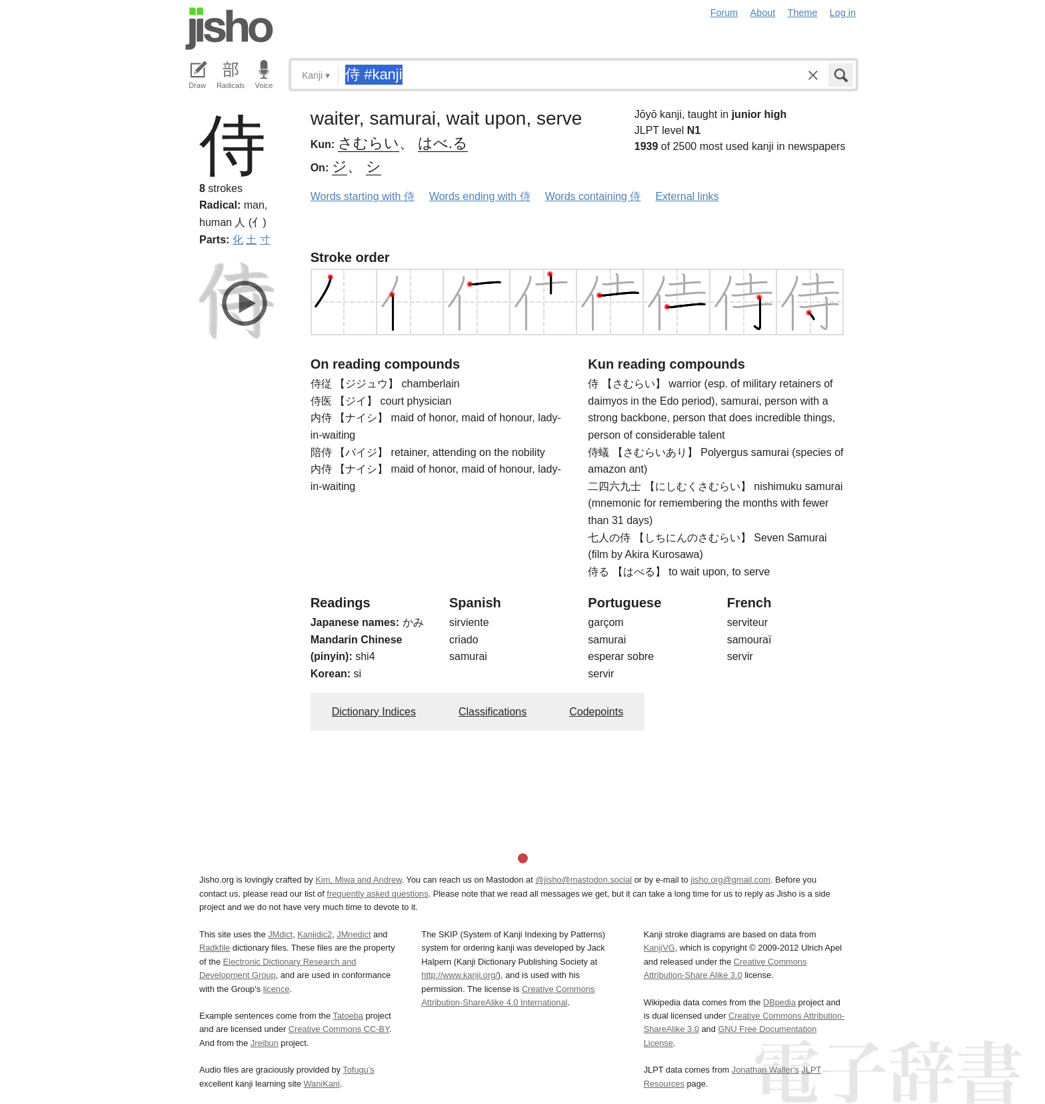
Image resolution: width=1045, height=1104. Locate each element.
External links (686, 196)
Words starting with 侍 (363, 196)
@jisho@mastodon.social (583, 880)
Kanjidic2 (314, 934)
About (763, 12)
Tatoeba (348, 1016)
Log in (843, 12)
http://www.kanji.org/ (459, 975)
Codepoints (596, 711)
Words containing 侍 (593, 196)
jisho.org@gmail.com (730, 880)
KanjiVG (659, 948)
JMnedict (354, 934)
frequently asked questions (377, 894)
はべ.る (443, 143)
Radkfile (214, 948)
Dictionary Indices (374, 711)
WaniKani (322, 1084)
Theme (803, 12)
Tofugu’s (358, 1070)
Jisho (229, 28)
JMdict (280, 934)
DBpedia (779, 1002)
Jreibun (265, 1043)
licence (276, 989)
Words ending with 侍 (479, 196)
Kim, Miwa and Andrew (358, 880)
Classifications (492, 711)
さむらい (368, 143)
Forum (724, 12)
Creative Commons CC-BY (339, 1029)
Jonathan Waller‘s (765, 1070)
